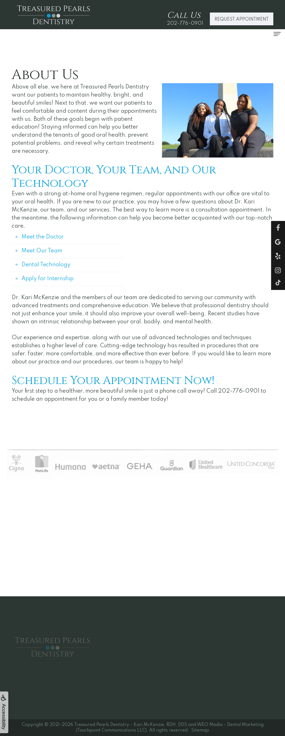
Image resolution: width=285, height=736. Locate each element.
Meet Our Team (41, 251)
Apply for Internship (47, 279)
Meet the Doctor (42, 237)
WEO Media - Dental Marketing (230, 725)
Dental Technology (45, 265)
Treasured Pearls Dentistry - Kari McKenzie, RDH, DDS (130, 725)
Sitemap (200, 730)
